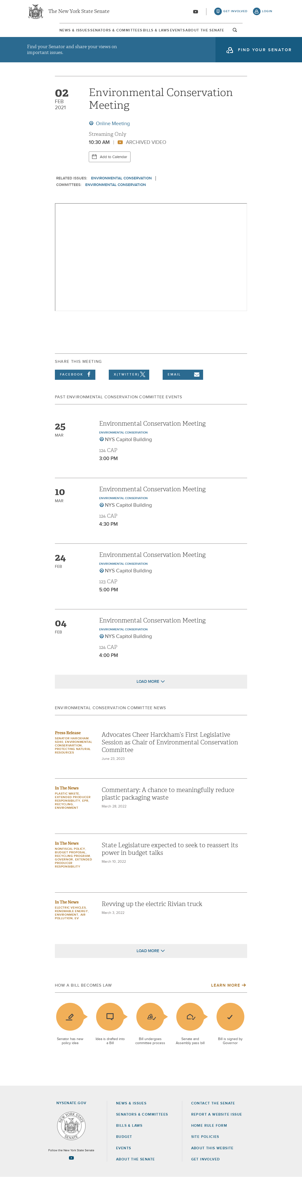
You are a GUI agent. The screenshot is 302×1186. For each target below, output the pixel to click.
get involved (235, 12)
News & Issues (42, 32)
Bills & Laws (153, 32)
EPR (85, 809)
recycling (64, 813)
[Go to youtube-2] (195, 12)
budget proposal (70, 861)
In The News (67, 797)
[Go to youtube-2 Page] (71, 1166)
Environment (66, 816)
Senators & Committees (98, 32)
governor (64, 868)
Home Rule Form (209, 1134)
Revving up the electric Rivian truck (152, 913)
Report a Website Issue (216, 1123)
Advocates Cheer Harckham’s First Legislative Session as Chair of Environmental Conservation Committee (170, 751)
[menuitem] (42, 33)
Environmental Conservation (121, 187)
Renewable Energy (71, 920)
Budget (124, 1146)
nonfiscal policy (70, 857)
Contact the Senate (213, 1112)
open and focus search (267, 33)
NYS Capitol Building (128, 448)
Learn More (225, 994)
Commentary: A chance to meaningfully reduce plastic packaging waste (168, 802)
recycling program (72, 865)
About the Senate (135, 1168)
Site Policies (205, 1146)
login (267, 12)
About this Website (212, 1157)
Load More (148, 690)
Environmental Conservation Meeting (152, 432)
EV (77, 927)
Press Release (68, 741)
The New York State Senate (79, 12)
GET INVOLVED (205, 1168)
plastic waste (67, 802)
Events (188, 32)
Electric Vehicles (70, 916)
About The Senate (230, 32)
